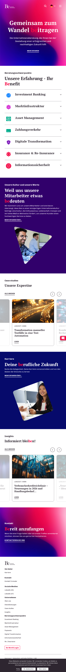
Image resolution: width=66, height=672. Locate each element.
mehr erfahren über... (13, 220)
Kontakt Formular (11, 581)
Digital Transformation (13, 634)
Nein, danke (42, 669)
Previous (52, 294)
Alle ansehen (10, 293)
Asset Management (11, 627)
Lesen (16, 341)
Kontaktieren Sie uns (15, 540)
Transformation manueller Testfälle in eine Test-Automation (29, 333)
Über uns (8, 601)
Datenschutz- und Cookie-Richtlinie (22, 658)
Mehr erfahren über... (13, 376)
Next (59, 294)
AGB (35, 658)
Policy (18, 669)
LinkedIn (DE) (9, 590)
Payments (8, 630)
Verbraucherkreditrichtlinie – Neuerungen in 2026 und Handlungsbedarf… (31, 488)
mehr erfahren (33, 51)
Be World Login (12, 648)
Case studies (9, 608)
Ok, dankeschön (28, 669)
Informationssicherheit (13, 638)
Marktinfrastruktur (12, 623)
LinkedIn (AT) (9, 594)
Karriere (8, 572)
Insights (7, 612)
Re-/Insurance (10, 641)
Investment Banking (12, 619)
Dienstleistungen (10, 605)
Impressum (8, 658)
